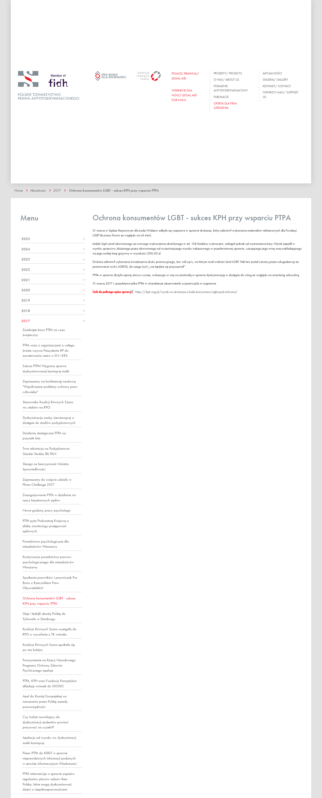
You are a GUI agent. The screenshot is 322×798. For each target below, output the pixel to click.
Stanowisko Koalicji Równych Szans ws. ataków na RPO (48, 404)
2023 (25, 259)
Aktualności (272, 73)
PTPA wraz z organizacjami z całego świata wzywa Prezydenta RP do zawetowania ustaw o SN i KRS (48, 350)
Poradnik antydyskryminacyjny (231, 88)
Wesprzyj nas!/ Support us (280, 94)
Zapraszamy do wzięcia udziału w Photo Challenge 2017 (47, 482)
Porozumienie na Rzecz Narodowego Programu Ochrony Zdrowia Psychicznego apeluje (49, 665)
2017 (57, 190)
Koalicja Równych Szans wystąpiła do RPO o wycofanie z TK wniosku (49, 631)
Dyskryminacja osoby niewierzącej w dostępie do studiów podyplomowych (49, 420)
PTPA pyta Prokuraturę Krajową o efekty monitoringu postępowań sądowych (46, 525)
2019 (25, 300)
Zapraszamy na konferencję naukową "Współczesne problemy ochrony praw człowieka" (50, 386)
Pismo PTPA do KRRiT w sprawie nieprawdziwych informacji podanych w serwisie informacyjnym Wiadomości (50, 758)
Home (18, 190)
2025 (25, 238)
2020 (25, 289)
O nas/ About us (226, 80)
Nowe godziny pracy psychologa (46, 510)
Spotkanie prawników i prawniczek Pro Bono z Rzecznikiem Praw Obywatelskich (50, 582)
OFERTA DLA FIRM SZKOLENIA (225, 105)
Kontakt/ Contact (277, 86)
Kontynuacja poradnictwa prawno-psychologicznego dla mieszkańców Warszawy (48, 561)
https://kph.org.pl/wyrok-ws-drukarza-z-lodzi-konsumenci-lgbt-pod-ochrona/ (186, 291)
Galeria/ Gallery (275, 80)
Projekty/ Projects (228, 73)
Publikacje (221, 97)
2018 (25, 310)
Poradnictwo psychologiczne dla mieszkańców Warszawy (46, 544)
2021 (25, 279)
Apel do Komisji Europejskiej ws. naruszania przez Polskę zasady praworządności (45, 701)
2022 (25, 269)
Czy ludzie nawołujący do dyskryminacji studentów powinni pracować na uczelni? (45, 721)
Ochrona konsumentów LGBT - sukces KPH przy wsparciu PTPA (114, 190)
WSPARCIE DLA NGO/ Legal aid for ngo (184, 95)
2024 (25, 249)
